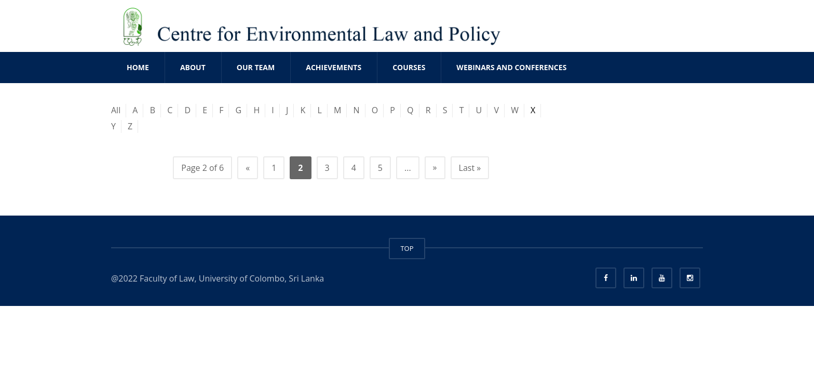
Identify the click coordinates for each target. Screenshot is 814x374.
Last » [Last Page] (470, 167)
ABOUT (193, 67)
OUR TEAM (256, 67)
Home (138, 67)
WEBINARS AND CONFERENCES (511, 67)
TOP (406, 248)
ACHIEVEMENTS (333, 67)
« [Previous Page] (248, 167)
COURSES (408, 67)
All (115, 110)
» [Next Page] (435, 167)
